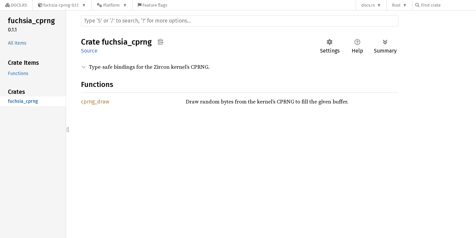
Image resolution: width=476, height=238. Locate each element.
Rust (396, 5)
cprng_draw (95, 102)
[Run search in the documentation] (239, 20)
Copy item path (160, 41)
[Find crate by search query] (448, 5)
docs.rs (368, 5)
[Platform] (112, 5)
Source (89, 51)
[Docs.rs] (16, 5)
